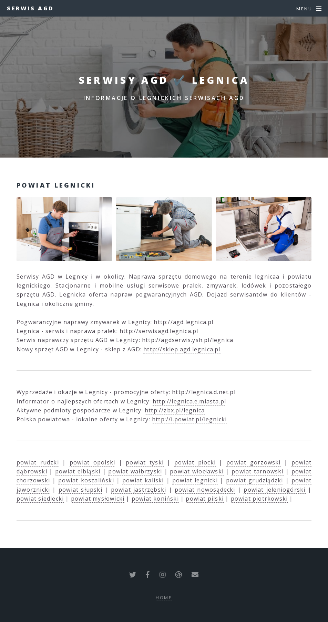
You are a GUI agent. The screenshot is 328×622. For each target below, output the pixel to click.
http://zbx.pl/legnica (175, 410)
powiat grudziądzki (254, 480)
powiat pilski (205, 498)
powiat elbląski (77, 471)
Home (164, 597)
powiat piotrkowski (259, 498)
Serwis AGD (30, 8)
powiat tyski (145, 462)
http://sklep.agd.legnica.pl (181, 349)
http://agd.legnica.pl (183, 322)
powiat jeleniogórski (274, 489)
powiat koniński (155, 498)
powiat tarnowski (257, 471)
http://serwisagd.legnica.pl (159, 331)
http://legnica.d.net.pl (204, 392)
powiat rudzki (38, 462)
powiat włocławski (197, 471)
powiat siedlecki (40, 498)
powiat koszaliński (86, 480)
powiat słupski (80, 489)
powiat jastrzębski (138, 489)
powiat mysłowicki (97, 498)
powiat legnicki (195, 480)
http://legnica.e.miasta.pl (189, 401)
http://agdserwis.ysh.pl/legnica (187, 340)
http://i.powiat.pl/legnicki (189, 419)
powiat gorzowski (253, 462)
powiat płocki (195, 462)
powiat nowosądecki (205, 489)
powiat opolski (92, 462)
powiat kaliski (143, 480)
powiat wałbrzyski (135, 471)
